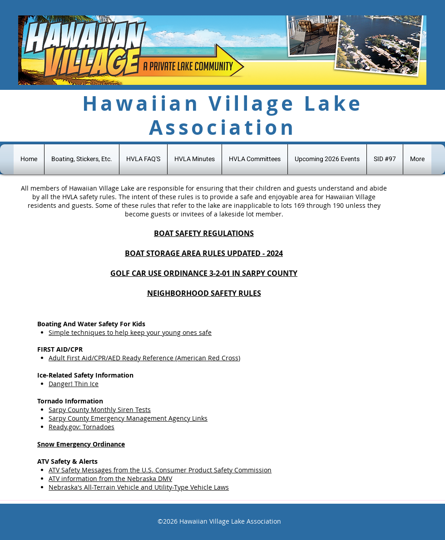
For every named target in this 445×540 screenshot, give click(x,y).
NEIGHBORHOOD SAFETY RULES (204, 293)
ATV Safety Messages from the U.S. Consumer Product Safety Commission (160, 470)
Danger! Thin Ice (74, 383)
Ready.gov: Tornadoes (81, 426)
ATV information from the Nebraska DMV (110, 478)
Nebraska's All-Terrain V (85, 487)
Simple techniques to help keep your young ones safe (130, 332)
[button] (384, 159)
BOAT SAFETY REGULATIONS (204, 233)
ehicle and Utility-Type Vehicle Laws (175, 487)
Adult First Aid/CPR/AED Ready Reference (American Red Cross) (144, 357)
